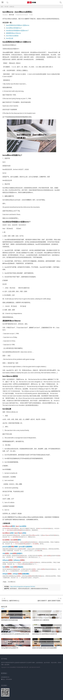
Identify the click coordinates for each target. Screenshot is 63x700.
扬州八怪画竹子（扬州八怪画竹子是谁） (49, 600)
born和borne (11, 582)
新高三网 (26, 667)
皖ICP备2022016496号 (34, 667)
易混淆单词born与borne (13, 33)
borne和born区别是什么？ (14, 28)
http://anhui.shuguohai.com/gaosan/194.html (22, 586)
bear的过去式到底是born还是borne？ (17, 30)
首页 (2, 6)
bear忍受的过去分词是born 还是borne (17, 25)
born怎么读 (9, 38)
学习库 (6, 6)
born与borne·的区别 (12, 36)
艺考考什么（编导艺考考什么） (11, 600)
